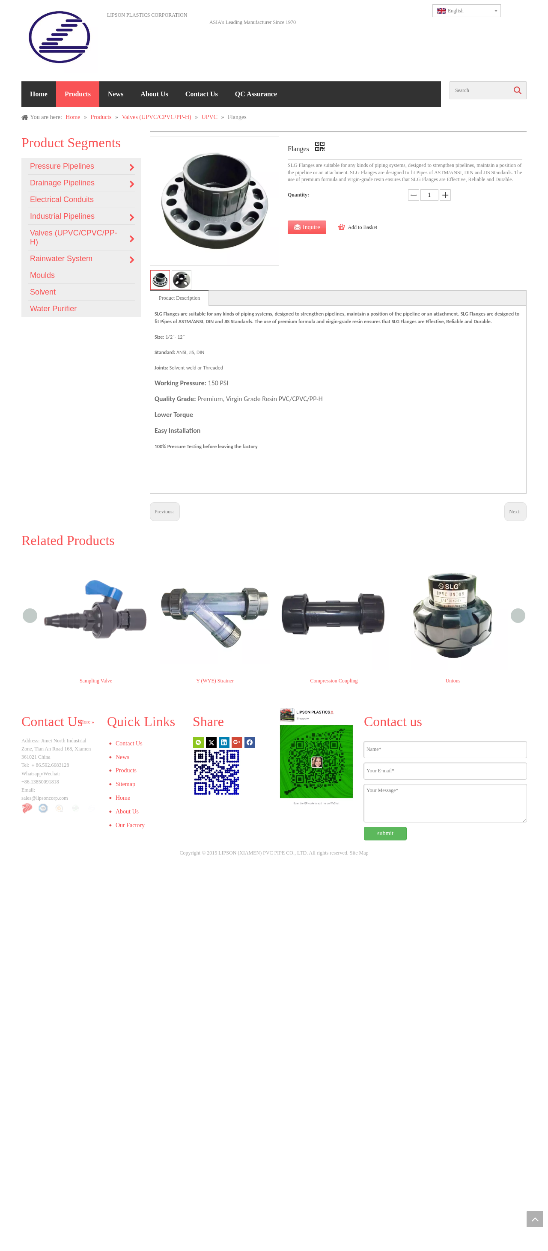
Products (78, 94)
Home (39, 94)
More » (86, 721)
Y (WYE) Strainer (215, 681)
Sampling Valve (96, 681)
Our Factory (130, 825)
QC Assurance (256, 94)
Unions (453, 681)
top (535, 1219)
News (115, 94)
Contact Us (201, 94)
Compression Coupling (333, 681)
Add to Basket (362, 227)
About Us (154, 94)
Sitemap (125, 784)
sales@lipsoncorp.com (44, 798)
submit (385, 833)
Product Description (179, 298)
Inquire (311, 227)
